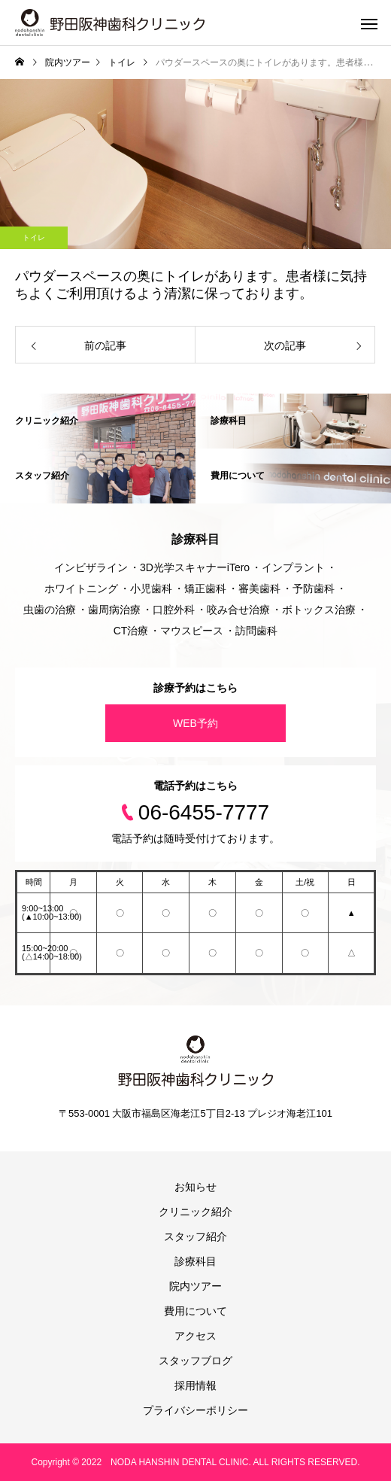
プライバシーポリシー (195, 1410)
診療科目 (195, 1261)
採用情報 (195, 1385)
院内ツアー (195, 1286)
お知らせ (195, 1187)
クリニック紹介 (195, 1212)
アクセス (195, 1336)
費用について (195, 1311)
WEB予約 (195, 723)
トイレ (34, 237)
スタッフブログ (195, 1361)
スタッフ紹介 (195, 1236)
